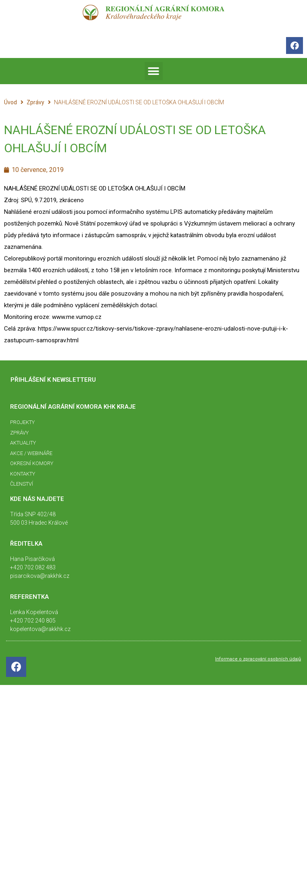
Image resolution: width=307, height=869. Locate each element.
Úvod (10, 102)
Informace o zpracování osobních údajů (258, 659)
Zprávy (35, 102)
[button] (154, 71)
